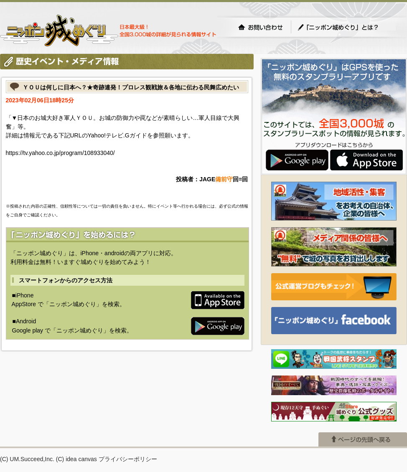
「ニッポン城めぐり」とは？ (346, 27)
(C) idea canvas (76, 459)
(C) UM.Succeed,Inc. (27, 459)
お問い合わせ (260, 27)
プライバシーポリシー (128, 459)
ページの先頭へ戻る (362, 439)
